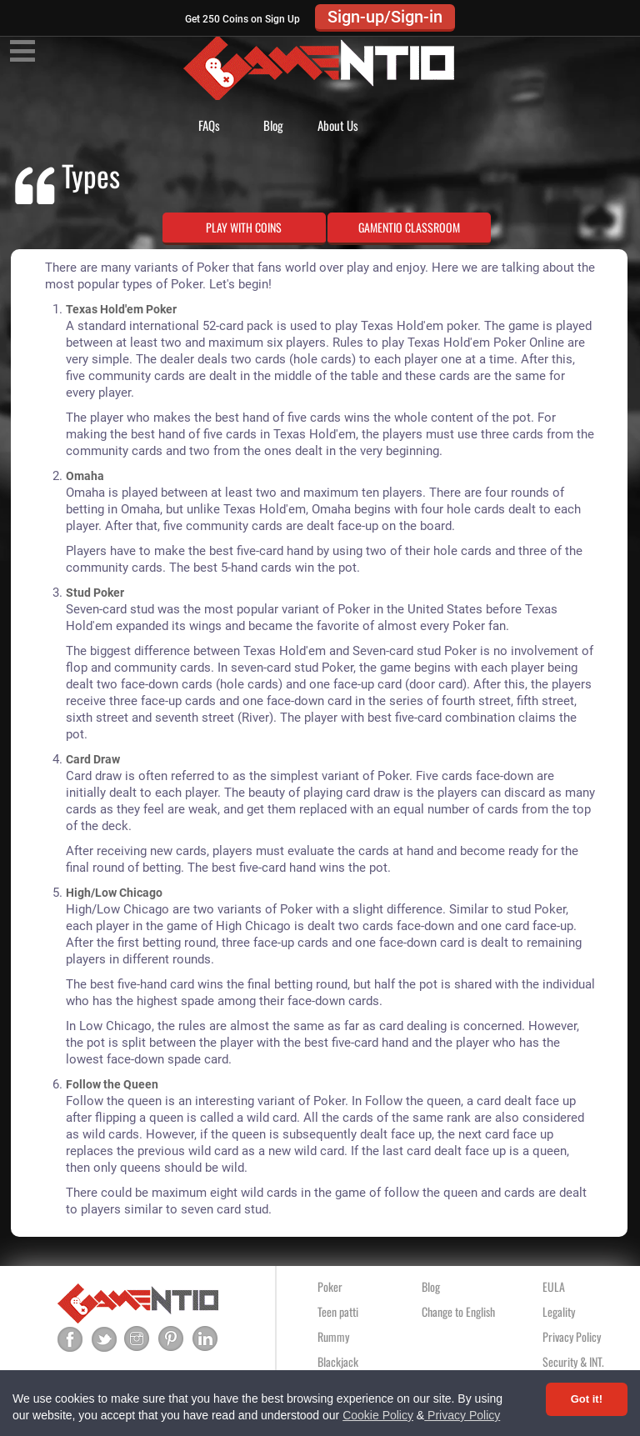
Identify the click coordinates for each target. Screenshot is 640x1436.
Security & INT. (573, 1361)
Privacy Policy (462, 1415)
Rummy (333, 1336)
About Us (338, 125)
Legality (558, 1311)
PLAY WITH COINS (244, 227)
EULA (553, 1286)
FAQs (209, 125)
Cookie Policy (377, 1415)
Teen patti (338, 1311)
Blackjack (338, 1361)
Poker (330, 1286)
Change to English (458, 1311)
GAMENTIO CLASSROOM (409, 227)
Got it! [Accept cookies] (586, 1399)
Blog (273, 125)
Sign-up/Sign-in (385, 17)
